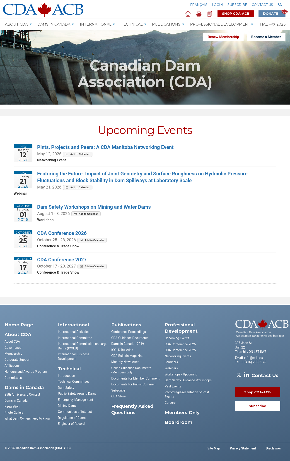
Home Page (19, 324)
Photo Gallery (14, 412)
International (95, 24)
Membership (13, 353)
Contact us (262, 5)
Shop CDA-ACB (235, 14)
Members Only (182, 412)
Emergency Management (75, 399)
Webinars (171, 368)
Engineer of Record (71, 423)
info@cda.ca (253, 358)
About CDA (16, 24)
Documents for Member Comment (135, 378)
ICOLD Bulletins (122, 350)
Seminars (171, 362)
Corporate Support (18, 359)
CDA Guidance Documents (129, 338)
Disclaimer (273, 448)
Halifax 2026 (272, 24)
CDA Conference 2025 (180, 350)
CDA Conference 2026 (180, 344)
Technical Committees (73, 381)
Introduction (66, 375)
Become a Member (266, 37)
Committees (13, 378)
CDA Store (118, 396)
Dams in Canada (16, 400)
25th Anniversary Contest (22, 394)
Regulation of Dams (72, 418)
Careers (170, 402)
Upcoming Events (177, 338)
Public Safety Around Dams (77, 393)
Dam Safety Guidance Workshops (188, 380)
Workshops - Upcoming (181, 374)
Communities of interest (75, 411)
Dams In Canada (53, 24)
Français (198, 5)
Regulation (12, 406)
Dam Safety (66, 387)
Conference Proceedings (128, 332)
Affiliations (12, 365)
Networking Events (178, 356)
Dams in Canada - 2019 (127, 344)
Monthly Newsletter (125, 362)
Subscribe (237, 5)
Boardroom (178, 422)
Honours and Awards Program (26, 371)
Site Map (214, 448)
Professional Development (220, 24)
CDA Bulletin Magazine (127, 356)
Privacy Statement (243, 448)
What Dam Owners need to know (27, 418)
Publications (166, 24)
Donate (274, 13)
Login (217, 5)
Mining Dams (67, 405)
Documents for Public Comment (133, 384)
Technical (132, 24)
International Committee (75, 338)
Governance (13, 347)
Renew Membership (223, 37)
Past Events (173, 386)
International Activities (73, 332)
